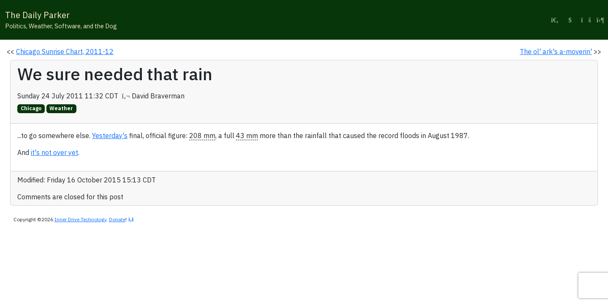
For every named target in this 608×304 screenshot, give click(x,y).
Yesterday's (110, 135)
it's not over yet (54, 152)
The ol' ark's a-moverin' (556, 51)
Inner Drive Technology (80, 219)
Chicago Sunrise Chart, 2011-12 (65, 51)
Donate (117, 219)
